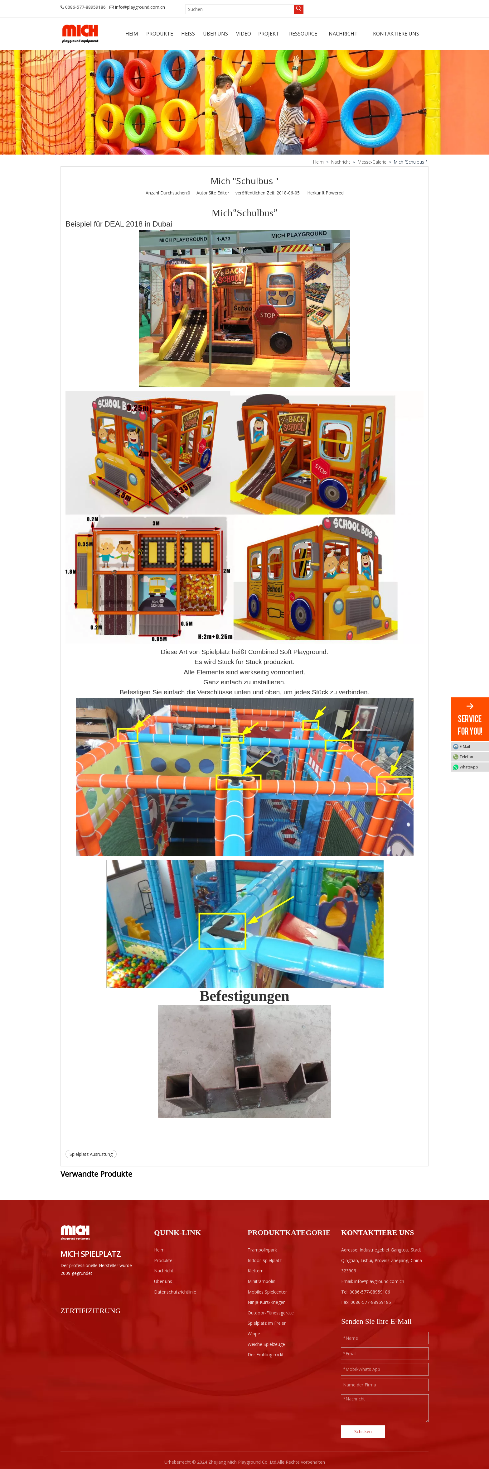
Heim (159, 1250)
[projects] (244, 102)
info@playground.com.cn (140, 7)
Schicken (363, 1431)
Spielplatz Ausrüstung (91, 1154)
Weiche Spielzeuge (266, 1344)
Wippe (254, 1334)
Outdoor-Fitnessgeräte (271, 1313)
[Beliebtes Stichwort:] (298, 9)
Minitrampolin (261, 1281)
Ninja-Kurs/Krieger (266, 1302)
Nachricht (163, 1271)
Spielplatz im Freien (267, 1323)
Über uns (163, 1281)
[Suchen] (240, 9)
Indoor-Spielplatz (265, 1260)
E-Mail (473, 746)
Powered (335, 193)
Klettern (256, 1271)
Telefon (473, 756)
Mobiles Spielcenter (267, 1292)
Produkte (163, 1260)
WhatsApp (473, 767)
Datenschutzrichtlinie (175, 1292)
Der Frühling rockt (266, 1354)
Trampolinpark (262, 1250)
